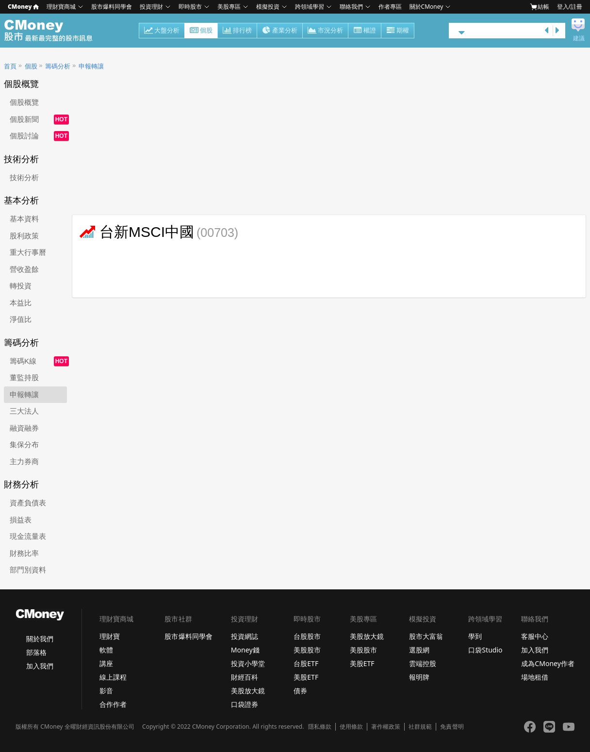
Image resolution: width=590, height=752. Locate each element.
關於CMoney (426, 6)
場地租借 (534, 677)
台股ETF (306, 663)
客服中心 (534, 636)
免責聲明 (451, 727)
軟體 (106, 649)
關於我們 (39, 638)
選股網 (419, 649)
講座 (106, 663)
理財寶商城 (61, 6)
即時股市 (190, 6)
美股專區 (229, 6)
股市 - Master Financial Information (53, 30)
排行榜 (237, 31)
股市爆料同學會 (111, 6)
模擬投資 (267, 6)
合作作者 (113, 704)
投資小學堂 (248, 663)
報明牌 (419, 677)
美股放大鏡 (248, 690)
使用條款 (351, 727)
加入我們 (39, 665)
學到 (475, 636)
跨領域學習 (309, 6)
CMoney (23, 6)
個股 (201, 31)
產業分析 (279, 31)
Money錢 (245, 649)
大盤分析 (162, 31)
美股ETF (306, 677)
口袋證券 (244, 704)
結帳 (539, 7)
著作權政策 (385, 727)
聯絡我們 (351, 6)
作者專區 (390, 6)
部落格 (36, 652)
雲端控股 (422, 663)
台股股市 (307, 636)
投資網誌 (244, 636)
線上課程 (113, 677)
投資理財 (151, 6)
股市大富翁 (426, 636)
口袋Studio (485, 649)
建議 (579, 38)
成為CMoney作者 (547, 663)
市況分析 (325, 31)
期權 (397, 31)
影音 (106, 690)
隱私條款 (319, 727)
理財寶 (109, 636)
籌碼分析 (57, 66)
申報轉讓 (91, 66)
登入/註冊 (569, 6)
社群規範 (420, 727)
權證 (364, 31)
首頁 (10, 66)
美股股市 (307, 649)
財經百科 (244, 677)
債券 (300, 690)
